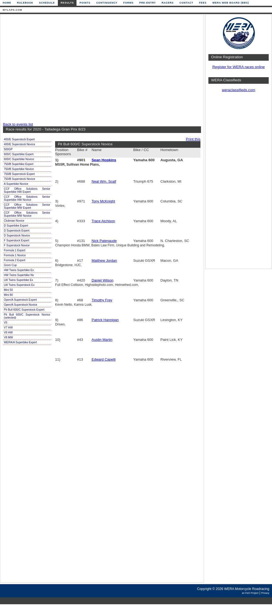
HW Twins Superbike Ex (19, 270)
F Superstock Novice (17, 245)
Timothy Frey (102, 300)
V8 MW (8, 337)
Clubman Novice (14, 220)
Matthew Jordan (104, 260)
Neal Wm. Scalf (104, 181)
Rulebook (25, 2)
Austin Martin (102, 340)
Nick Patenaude (104, 241)
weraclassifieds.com (238, 90)
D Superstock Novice (17, 235)
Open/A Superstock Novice (20, 304)
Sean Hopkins (104, 160)
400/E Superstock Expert (19, 139)
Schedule (47, 2)
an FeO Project (250, 593)
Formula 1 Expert (14, 250)
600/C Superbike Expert (18, 154)
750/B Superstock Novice (19, 178)
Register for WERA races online (238, 67)
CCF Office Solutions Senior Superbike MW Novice (27, 214)
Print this (193, 139)
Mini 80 (8, 294)
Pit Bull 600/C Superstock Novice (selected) (27, 316)
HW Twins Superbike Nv (19, 275)
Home (7, 2)
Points (85, 2)
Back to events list (18, 124)
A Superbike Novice (16, 183)
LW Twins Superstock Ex (19, 284)
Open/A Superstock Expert (20, 299)
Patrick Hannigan (105, 320)
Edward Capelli (103, 359)
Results (67, 2)
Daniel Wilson (102, 280)
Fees (203, 2)
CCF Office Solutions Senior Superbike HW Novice (27, 198)
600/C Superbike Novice (19, 159)
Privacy (265, 593)
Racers (168, 2)
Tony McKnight (103, 201)
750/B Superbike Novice (19, 169)
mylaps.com (12, 10)
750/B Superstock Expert (19, 174)
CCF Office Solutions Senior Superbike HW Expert (27, 190)
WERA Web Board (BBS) (230, 2)
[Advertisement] (51, 68)
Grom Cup (10, 265)
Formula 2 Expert (14, 260)
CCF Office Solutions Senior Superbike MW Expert (27, 206)
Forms (128, 2)
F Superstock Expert (16, 240)
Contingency (107, 2)
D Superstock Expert (16, 230)
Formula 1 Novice (15, 255)
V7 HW (8, 327)
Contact (186, 2)
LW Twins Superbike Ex (18, 280)
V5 (5, 322)
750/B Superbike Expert (18, 164)
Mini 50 (8, 289)
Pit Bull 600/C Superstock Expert (24, 309)
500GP (8, 149)
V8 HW (8, 332)
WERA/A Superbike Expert (20, 342)
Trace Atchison (103, 221)
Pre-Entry (147, 2)
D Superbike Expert (16, 225)
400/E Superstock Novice (19, 144)
